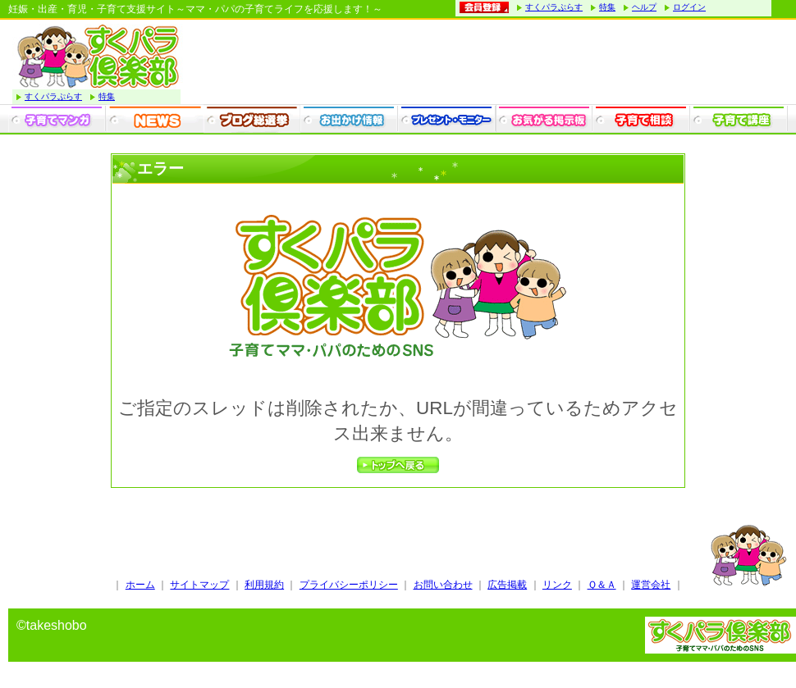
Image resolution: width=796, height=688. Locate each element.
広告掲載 (507, 584)
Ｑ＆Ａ (602, 584)
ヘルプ (644, 6)
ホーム (140, 584)
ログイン (689, 6)
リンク (557, 584)
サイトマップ (199, 584)
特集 (607, 6)
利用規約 (264, 584)
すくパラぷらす (554, 6)
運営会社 (650, 584)
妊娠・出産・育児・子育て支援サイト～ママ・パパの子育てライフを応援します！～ (195, 9)
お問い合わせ (443, 584)
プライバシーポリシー (349, 584)
